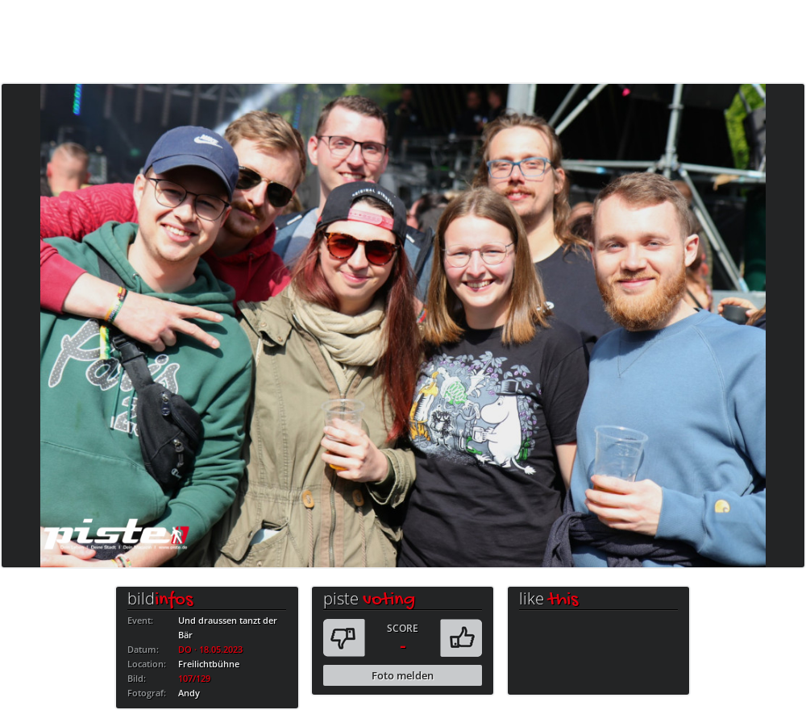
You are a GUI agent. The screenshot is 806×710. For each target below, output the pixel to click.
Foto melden (403, 675)
